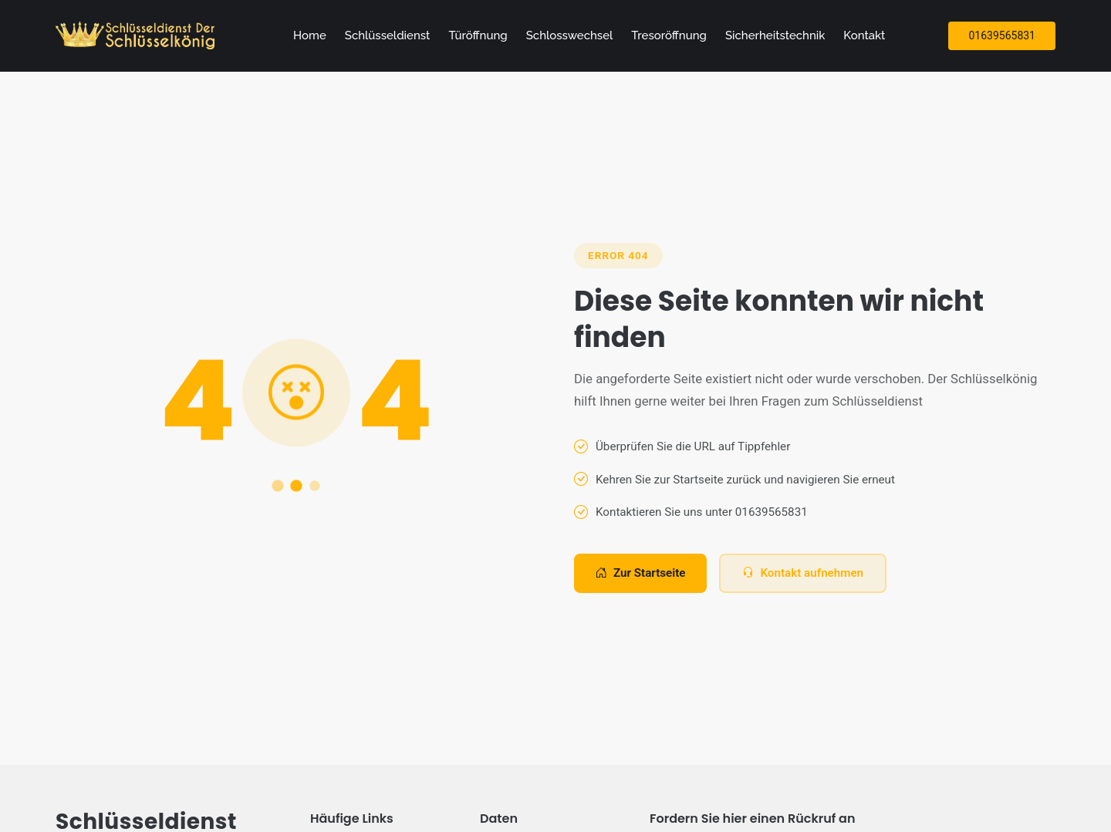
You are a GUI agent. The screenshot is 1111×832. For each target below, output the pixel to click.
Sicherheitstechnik (775, 35)
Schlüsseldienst (388, 35)
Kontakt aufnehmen (802, 573)
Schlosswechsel (569, 35)
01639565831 (1001, 35)
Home (309, 35)
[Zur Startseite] (138, 35)
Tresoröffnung (669, 35)
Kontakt (864, 35)
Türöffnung (477, 35)
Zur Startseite (640, 573)
